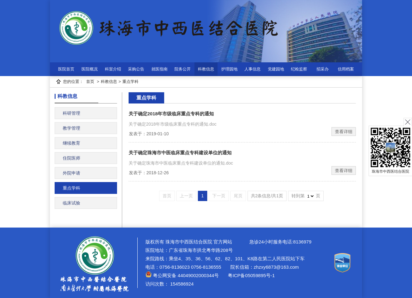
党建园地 (276, 69)
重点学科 (130, 81)
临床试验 (71, 202)
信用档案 (346, 69)
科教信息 (206, 69)
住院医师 (71, 158)
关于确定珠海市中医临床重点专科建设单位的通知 (180, 152)
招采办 (322, 69)
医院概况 (89, 69)
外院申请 (71, 173)
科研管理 (71, 113)
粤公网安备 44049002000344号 (182, 275)
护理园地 (229, 69)
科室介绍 (113, 69)
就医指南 (159, 69)
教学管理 (71, 128)
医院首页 (66, 69)
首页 (90, 81)
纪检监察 (299, 69)
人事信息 (252, 69)
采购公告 (136, 69)
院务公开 (182, 69)
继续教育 (71, 143)
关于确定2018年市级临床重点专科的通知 (171, 113)
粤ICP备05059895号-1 (251, 275)
